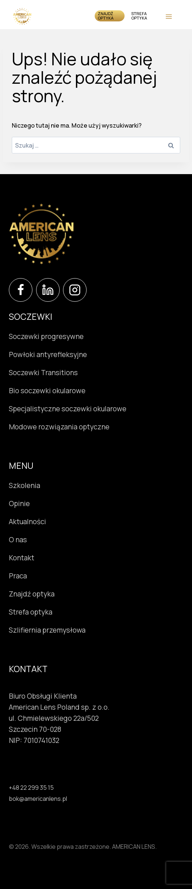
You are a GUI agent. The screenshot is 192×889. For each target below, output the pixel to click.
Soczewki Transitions (43, 372)
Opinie (19, 503)
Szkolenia (24, 485)
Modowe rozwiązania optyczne (59, 427)
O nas (18, 539)
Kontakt (21, 558)
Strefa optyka (139, 16)
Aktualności (27, 521)
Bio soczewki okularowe (47, 390)
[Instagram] (75, 290)
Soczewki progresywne (46, 336)
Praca (18, 576)
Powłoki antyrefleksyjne (48, 354)
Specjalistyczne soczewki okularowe (67, 409)
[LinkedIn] (48, 290)
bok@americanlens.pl (38, 799)
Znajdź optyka (106, 16)
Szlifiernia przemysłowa (47, 630)
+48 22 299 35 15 (31, 788)
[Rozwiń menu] (168, 16)
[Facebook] (20, 290)
